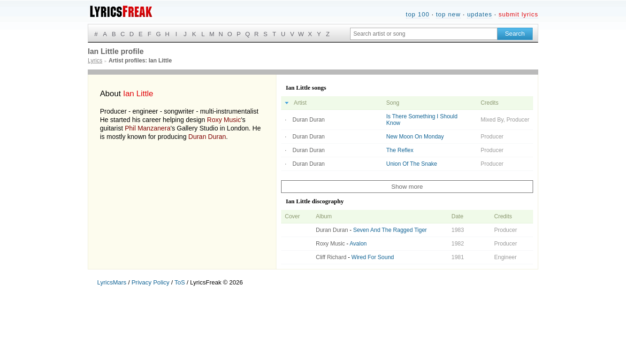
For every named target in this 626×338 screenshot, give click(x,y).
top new (448, 14)
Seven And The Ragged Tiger (390, 230)
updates (479, 14)
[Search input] (423, 34)
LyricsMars (111, 282)
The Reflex (399, 150)
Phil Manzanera (147, 128)
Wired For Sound (372, 257)
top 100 (417, 14)
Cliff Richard (331, 257)
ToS (180, 282)
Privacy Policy (150, 282)
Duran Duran (207, 136)
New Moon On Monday (415, 136)
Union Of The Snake (411, 164)
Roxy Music (224, 119)
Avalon (358, 243)
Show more (407, 186)
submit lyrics (518, 14)
